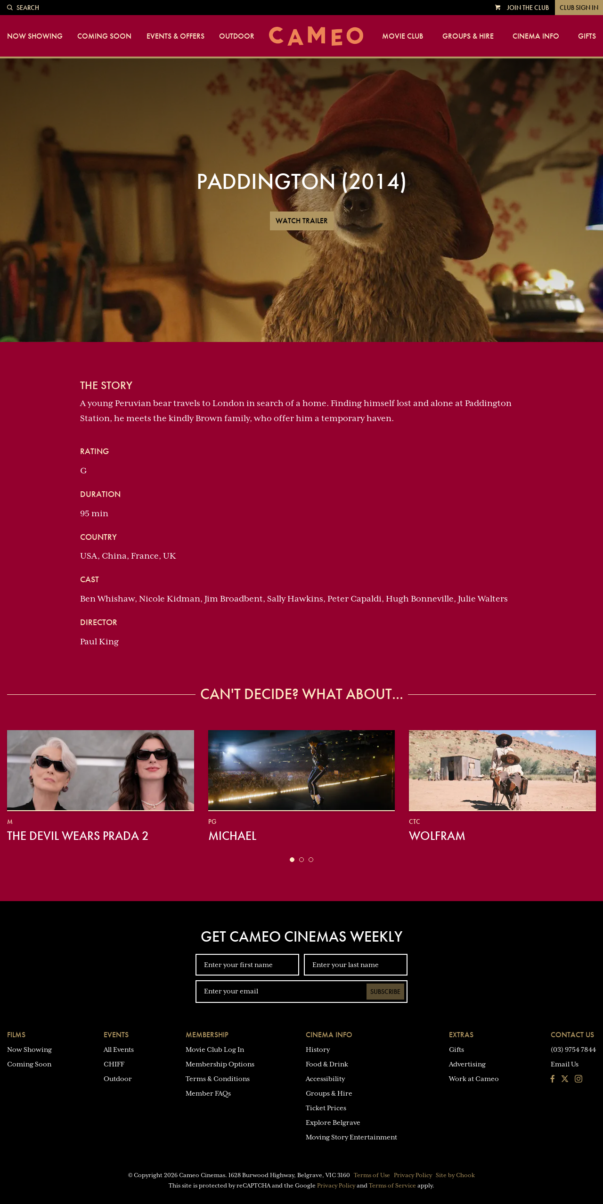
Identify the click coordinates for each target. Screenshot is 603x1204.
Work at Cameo (474, 1078)
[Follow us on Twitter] (565, 1079)
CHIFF (114, 1064)
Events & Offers (175, 36)
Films (16, 1035)
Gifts (587, 36)
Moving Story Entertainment (351, 1137)
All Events (119, 1049)
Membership (207, 1035)
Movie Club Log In (215, 1049)
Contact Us (572, 1035)
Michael (232, 836)
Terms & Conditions (218, 1078)
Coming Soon (104, 36)
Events (116, 1035)
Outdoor (236, 36)
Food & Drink (327, 1064)
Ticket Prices (326, 1108)
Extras (461, 1035)
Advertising (467, 1064)
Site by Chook (455, 1175)
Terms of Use (372, 1175)
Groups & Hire (468, 36)
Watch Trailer (302, 221)
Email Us (565, 1064)
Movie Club (402, 36)
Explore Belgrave (333, 1122)
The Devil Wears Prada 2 (78, 836)
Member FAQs (208, 1093)
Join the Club (528, 7)
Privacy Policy (413, 1175)
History (318, 1049)
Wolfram (437, 836)
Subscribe (385, 991)
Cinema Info (536, 36)
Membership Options (220, 1064)
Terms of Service (392, 1185)
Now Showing (35, 36)
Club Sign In (579, 7)
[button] (292, 859)
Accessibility (325, 1078)
